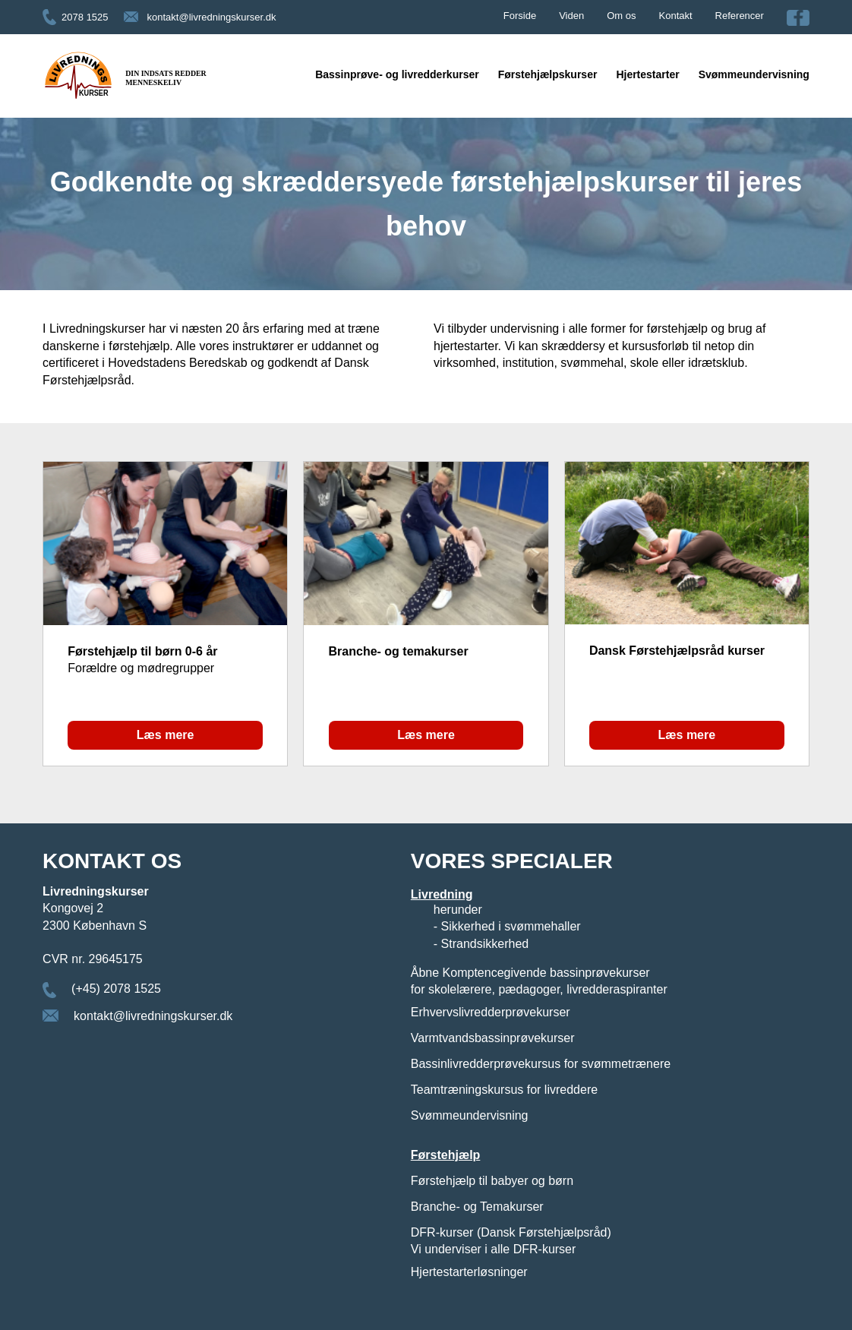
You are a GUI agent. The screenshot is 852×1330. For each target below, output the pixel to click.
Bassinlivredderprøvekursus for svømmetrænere (541, 1063)
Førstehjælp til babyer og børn (492, 1180)
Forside (519, 15)
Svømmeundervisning (754, 74)
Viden (571, 15)
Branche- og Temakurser (477, 1206)
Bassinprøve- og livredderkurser (397, 74)
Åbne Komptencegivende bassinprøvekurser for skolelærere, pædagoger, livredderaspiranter (539, 981)
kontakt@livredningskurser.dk (211, 17)
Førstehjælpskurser (548, 74)
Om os (621, 15)
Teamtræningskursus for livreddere (504, 1089)
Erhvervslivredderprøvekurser (490, 1012)
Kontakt (676, 15)
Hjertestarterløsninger (469, 1271)
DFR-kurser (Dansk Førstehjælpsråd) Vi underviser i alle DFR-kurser (511, 1241)
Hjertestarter (647, 74)
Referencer (739, 15)
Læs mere (165, 734)
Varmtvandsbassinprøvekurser (493, 1037)
